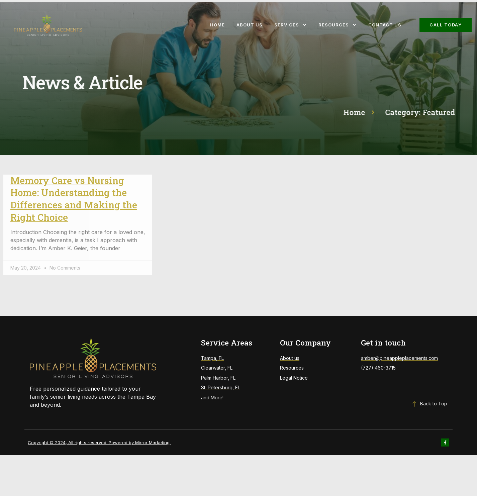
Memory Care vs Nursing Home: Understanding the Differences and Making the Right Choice (73, 198)
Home (217, 24)
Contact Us (384, 24)
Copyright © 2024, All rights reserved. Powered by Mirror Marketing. (99, 442)
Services (290, 24)
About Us (249, 24)
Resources (337, 24)
